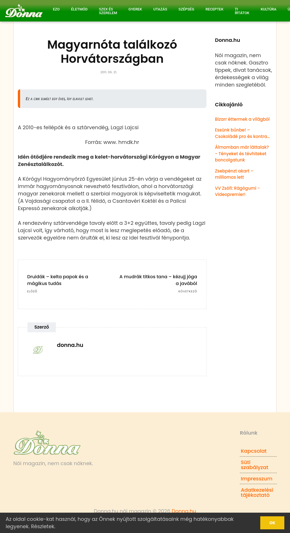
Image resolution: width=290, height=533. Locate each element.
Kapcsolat (253, 450)
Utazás (160, 9)
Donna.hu (184, 511)
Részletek (42, 526)
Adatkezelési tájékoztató (257, 492)
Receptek (214, 9)
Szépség (186, 9)
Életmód (79, 9)
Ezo (56, 9)
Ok (272, 523)
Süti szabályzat (254, 465)
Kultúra (268, 9)
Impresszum (256, 478)
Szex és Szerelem (108, 11)
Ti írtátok (242, 11)
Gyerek (135, 9)
